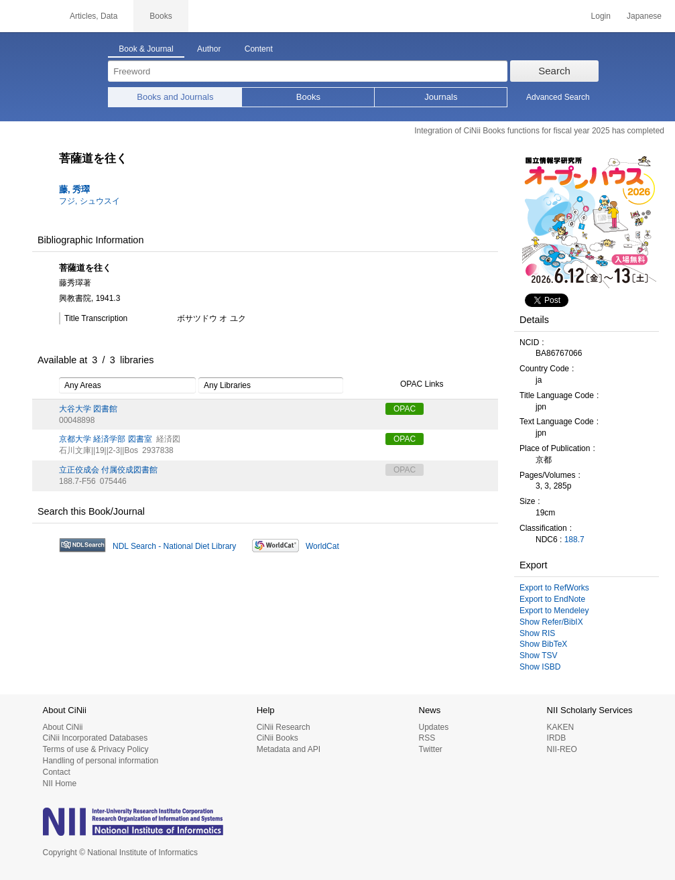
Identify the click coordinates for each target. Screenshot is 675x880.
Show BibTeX (543, 644)
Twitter (430, 749)
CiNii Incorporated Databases (95, 738)
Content (259, 49)
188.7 (574, 539)
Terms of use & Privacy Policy (96, 749)
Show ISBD (539, 667)
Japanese (644, 16)
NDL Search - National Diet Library (174, 546)
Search (554, 70)
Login (601, 16)
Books (308, 97)
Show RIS (537, 633)
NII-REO (562, 749)
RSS (426, 738)
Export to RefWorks (554, 587)
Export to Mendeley (554, 610)
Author (209, 49)
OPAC (404, 409)
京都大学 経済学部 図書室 (105, 439)
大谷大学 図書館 (88, 409)
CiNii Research (283, 727)
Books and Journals (175, 97)
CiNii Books (277, 738)
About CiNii (63, 727)
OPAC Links (414, 385)
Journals (440, 97)
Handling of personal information (101, 760)
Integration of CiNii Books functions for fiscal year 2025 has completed (539, 130)
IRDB (556, 738)
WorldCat (322, 546)
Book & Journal (146, 49)
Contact (56, 772)
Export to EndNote (552, 599)
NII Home (60, 783)
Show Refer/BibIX (551, 622)
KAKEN (560, 727)
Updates (433, 727)
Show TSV (538, 655)
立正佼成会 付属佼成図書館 (108, 470)
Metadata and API (288, 749)
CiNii (27, 16)
